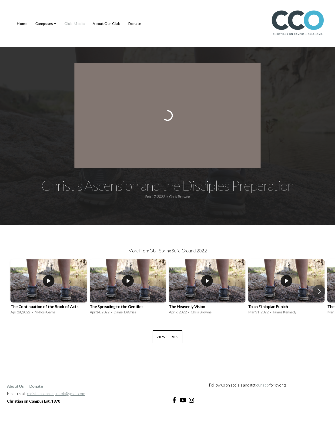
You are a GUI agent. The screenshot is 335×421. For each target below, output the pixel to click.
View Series (167, 336)
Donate (134, 23)
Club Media (74, 23)
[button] (319, 291)
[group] (48, 288)
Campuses (46, 23)
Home (22, 23)
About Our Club (106, 23)
